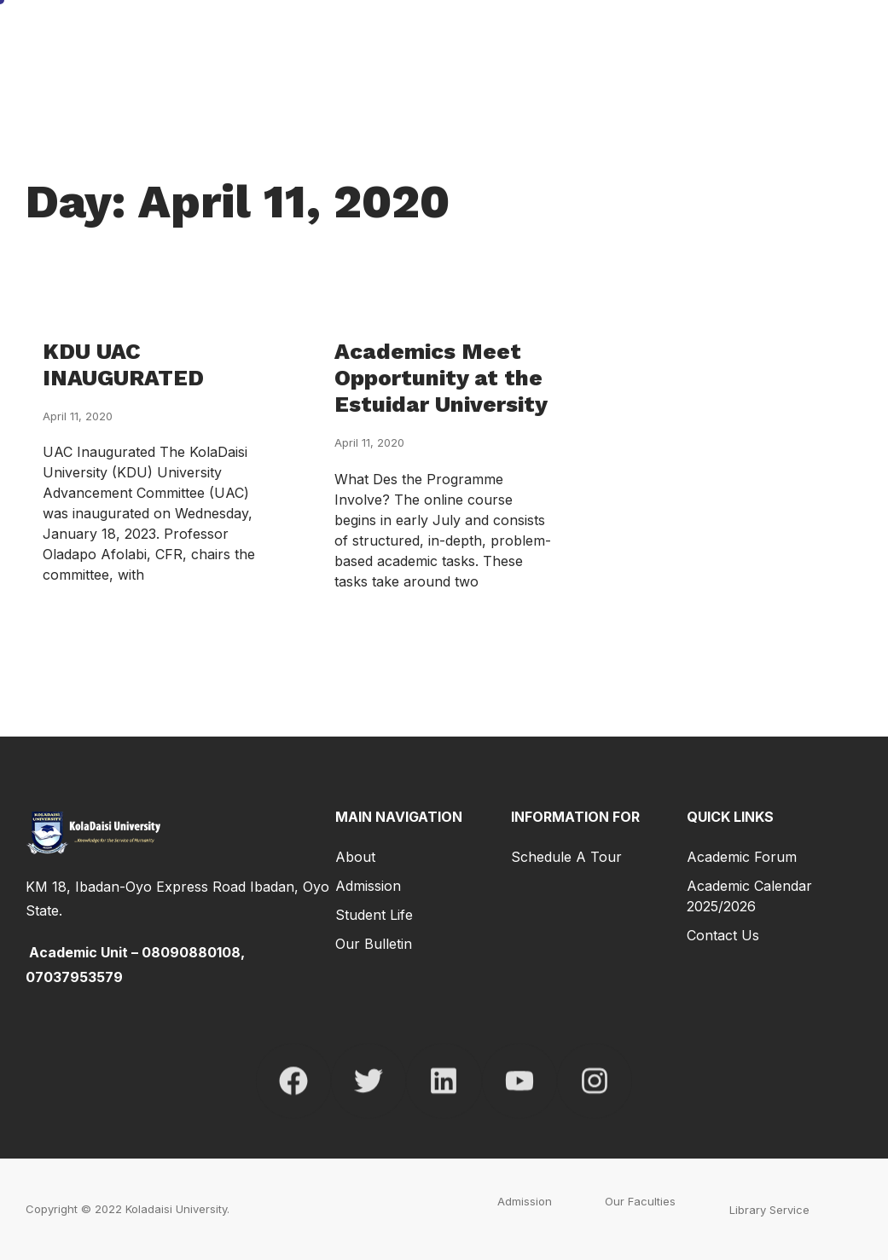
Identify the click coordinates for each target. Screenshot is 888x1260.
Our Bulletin (373, 943)
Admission (368, 885)
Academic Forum (742, 856)
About (355, 856)
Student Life (374, 914)
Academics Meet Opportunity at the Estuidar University (441, 377)
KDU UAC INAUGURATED (123, 364)
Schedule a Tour (566, 856)
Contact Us (723, 935)
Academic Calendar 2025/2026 (749, 896)
